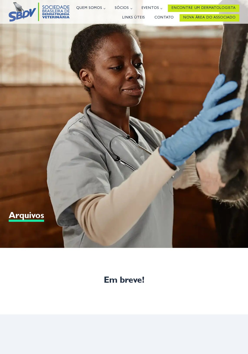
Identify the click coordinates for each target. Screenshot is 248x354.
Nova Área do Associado (209, 18)
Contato (164, 18)
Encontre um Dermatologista (204, 8)
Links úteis (133, 18)
